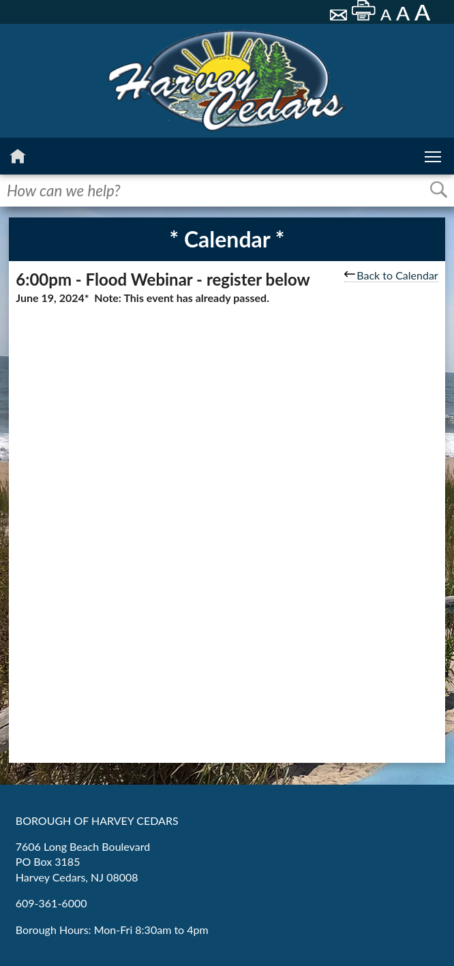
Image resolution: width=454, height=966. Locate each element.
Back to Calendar (391, 275)
